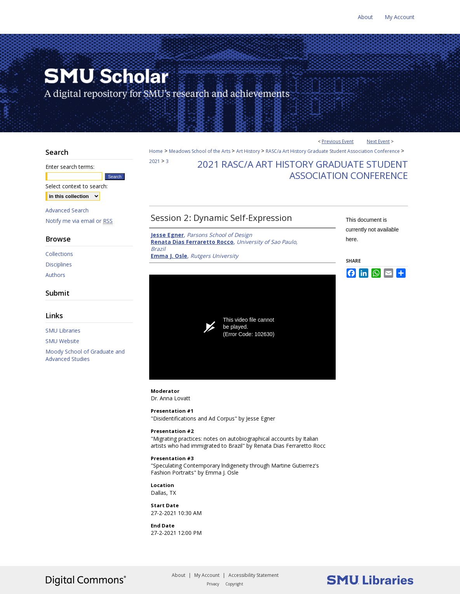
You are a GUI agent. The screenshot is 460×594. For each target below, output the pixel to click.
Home (156, 151)
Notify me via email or (79, 220)
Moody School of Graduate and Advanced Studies (85, 355)
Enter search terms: (69, 166)
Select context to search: (76, 186)
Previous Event (338, 141)
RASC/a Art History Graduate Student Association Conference (333, 151)
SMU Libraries (62, 330)
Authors (55, 275)
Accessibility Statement (253, 575)
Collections (59, 254)
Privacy (213, 584)
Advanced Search (67, 210)
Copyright (234, 584)
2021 (155, 161)
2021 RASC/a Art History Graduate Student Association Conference (302, 170)
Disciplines (58, 264)
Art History (248, 151)
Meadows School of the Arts (200, 151)
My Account (207, 575)
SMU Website (62, 341)
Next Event (378, 141)
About (178, 575)
